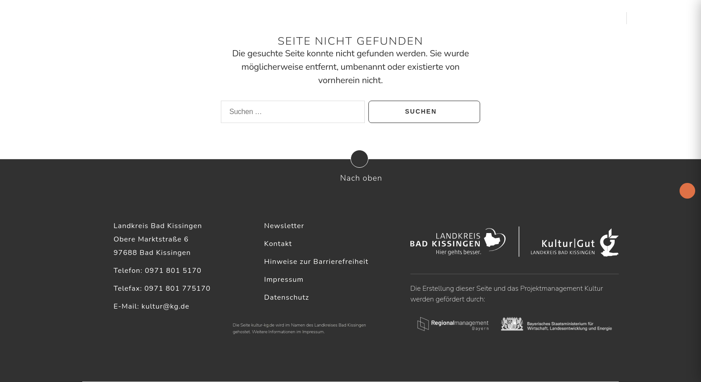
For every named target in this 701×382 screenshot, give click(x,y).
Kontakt (278, 244)
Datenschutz (286, 297)
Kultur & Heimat (570, 17)
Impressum (284, 279)
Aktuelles (387, 17)
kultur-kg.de (262, 325)
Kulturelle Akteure (452, 17)
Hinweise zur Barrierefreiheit (316, 262)
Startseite (346, 17)
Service (513, 17)
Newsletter (284, 226)
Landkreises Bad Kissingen (340, 325)
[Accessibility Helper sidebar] (687, 191)
